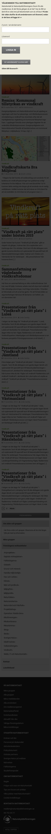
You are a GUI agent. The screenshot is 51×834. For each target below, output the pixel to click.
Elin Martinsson (27, 107)
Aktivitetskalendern (12, 746)
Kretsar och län (10, 738)
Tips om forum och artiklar (15, 790)
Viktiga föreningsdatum (14, 723)
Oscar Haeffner (26, 239)
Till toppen (11, 830)
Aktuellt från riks (10, 719)
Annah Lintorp (25, 174)
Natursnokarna (10, 601)
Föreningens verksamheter (15, 546)
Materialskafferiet (11, 711)
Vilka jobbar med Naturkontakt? (17, 794)
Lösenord (6, 36)
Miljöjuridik (8, 593)
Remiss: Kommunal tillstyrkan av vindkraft (22, 102)
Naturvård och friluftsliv (14, 605)
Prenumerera (25, 515)
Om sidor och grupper (12, 524)
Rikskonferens (10, 621)
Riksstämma (9, 625)
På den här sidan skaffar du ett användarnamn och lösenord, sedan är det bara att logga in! (25, 14)
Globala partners (11, 754)
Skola (6, 634)
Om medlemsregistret (13, 707)
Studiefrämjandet (11, 771)
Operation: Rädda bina (13, 613)
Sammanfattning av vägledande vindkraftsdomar (19, 272)
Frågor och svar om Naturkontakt (18, 786)
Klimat (6, 581)
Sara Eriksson (20, 279)
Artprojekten (9, 553)
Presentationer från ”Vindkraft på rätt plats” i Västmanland (24, 395)
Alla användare (10, 703)
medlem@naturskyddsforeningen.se (19, 809)
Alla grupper (9, 695)
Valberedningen (10, 646)
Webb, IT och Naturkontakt (15, 654)
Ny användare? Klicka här (16, 62)
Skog (6, 630)
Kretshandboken (11, 715)
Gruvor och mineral (12, 569)
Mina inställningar (11, 727)
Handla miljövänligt (12, 573)
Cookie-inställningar (12, 798)
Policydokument (10, 750)
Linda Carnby (24, 318)
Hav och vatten (10, 577)
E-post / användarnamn (11, 25)
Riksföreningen (10, 617)
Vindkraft (5, 97)
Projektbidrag (9, 609)
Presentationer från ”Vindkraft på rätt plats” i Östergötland (24, 476)
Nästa (12, 508)
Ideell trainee (9, 642)
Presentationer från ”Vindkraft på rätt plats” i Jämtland (24, 351)
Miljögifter (8, 589)
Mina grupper (9, 540)
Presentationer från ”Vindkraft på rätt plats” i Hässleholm (24, 436)
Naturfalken (9, 597)
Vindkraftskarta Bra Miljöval (19, 169)
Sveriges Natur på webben (15, 758)
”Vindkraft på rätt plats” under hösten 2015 (23, 233)
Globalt (7, 565)
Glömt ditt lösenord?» (10, 69)
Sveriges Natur (10, 638)
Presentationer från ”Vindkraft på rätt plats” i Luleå (24, 310)
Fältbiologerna (10, 561)
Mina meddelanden (12, 699)
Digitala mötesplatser (13, 556)
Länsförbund (8, 668)
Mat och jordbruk (11, 585)
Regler (6, 781)
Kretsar (6, 662)
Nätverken (8, 762)
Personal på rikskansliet (14, 742)
